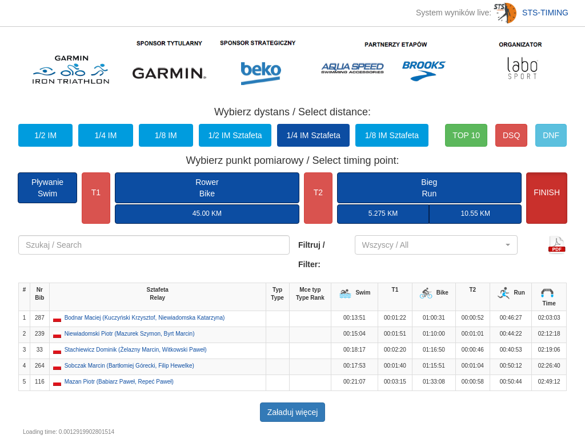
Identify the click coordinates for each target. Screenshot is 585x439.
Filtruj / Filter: (311, 254)
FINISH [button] (547, 192)
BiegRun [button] (429, 188)
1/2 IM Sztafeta (235, 135)
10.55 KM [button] (475, 214)
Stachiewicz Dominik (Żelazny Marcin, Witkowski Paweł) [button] (136, 350)
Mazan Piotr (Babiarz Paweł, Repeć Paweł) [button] (119, 381)
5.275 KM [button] (383, 214)
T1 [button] (96, 192)
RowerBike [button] (206, 188)
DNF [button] (551, 135)
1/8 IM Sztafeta (392, 135)
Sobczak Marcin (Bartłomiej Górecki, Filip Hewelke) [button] (129, 366)
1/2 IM (45, 135)
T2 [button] (318, 192)
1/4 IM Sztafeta (313, 135)
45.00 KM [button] (207, 214)
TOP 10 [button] (466, 135)
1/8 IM (166, 135)
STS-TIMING (531, 12)
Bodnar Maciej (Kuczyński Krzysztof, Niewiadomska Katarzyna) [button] (145, 318)
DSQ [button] (511, 135)
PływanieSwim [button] (47, 188)
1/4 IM (105, 135)
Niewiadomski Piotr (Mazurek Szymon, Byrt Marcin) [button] (130, 334)
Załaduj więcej (292, 412)
